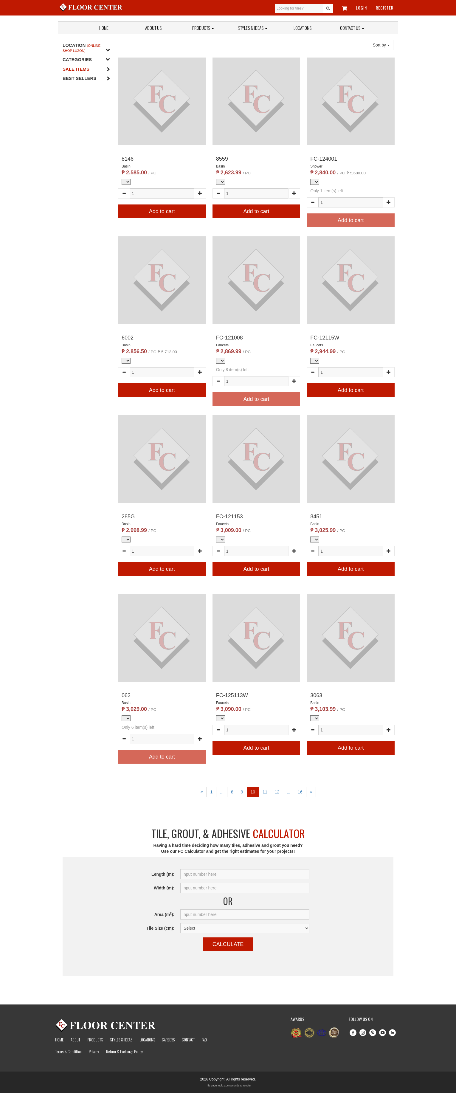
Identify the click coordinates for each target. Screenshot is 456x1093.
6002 (128, 338)
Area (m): (164, 914)
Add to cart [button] (162, 211)
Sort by (381, 45)
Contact (188, 1040)
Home (103, 27)
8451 (316, 517)
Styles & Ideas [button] (252, 27)
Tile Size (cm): (160, 928)
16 (300, 792)
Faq (204, 1040)
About (75, 1040)
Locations (302, 27)
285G (128, 517)
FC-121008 (229, 338)
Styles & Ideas (121, 1040)
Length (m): (162, 874)
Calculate (228, 944)
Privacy (94, 1052)
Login (361, 7)
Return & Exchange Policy (124, 1052)
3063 (316, 695)
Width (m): (164, 888)
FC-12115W (324, 338)
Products (203, 27)
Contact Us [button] (352, 27)
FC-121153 (229, 517)
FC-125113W (232, 695)
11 (265, 792)
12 (277, 792)
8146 (128, 159)
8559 (222, 159)
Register (384, 7)
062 (126, 695)
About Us (153, 27)
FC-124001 (323, 159)
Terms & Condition (68, 1052)
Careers (168, 1040)
